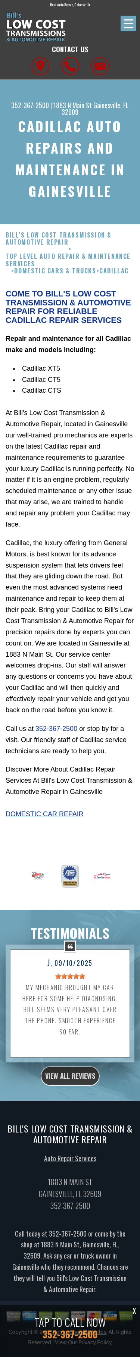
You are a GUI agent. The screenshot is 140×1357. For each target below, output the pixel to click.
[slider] (70, 981)
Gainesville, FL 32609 (95, 108)
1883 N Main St (72, 105)
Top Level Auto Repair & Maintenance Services (68, 265)
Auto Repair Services (70, 1163)
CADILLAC (114, 275)
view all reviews (70, 1081)
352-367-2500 (30, 105)
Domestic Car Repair (45, 819)
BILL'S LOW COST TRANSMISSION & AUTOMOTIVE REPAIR (59, 243)
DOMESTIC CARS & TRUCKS (55, 275)
